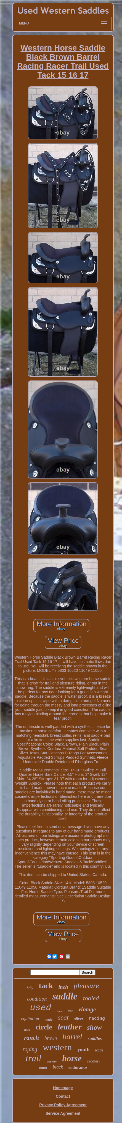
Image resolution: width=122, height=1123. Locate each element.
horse (72, 1058)
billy (30, 988)
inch (63, 987)
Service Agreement (63, 1113)
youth (83, 1049)
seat (63, 1017)
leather (70, 1026)
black (58, 1067)
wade (99, 1050)
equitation (30, 1018)
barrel (72, 1036)
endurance (77, 1067)
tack (46, 985)
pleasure (86, 986)
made (48, 1019)
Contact (63, 1096)
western (57, 1047)
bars (27, 1029)
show (94, 1027)
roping (30, 1049)
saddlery (93, 1061)
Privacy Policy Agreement (62, 1105)
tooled (91, 998)
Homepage (63, 1088)
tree (70, 1011)
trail (33, 1058)
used (40, 1008)
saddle (64, 996)
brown (50, 1038)
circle (44, 1027)
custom (52, 1061)
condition (37, 999)
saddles (95, 1038)
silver (78, 1019)
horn (59, 1011)
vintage (87, 1009)
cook (43, 1068)
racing (97, 1018)
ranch (31, 1037)
